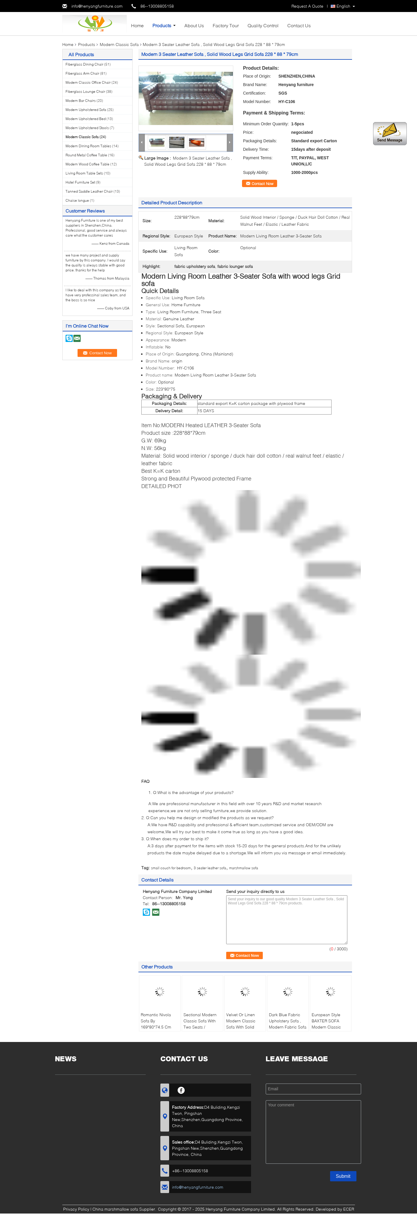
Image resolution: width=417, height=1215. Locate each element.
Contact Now (262, 183)
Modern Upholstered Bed (86, 119)
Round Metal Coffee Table (86, 155)
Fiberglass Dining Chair (84, 64)
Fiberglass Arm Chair (82, 73)
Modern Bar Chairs (81, 100)
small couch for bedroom (171, 868)
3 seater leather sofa (210, 868)
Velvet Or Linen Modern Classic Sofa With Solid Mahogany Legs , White (242, 1027)
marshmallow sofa (243, 868)
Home (137, 25)
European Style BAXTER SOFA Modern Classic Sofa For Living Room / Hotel (326, 1027)
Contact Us (299, 25)
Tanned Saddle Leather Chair (89, 191)
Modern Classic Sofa (119, 44)
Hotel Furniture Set (80, 182)
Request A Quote (307, 6)
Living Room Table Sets (84, 173)
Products (161, 25)
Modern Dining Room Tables (88, 146)
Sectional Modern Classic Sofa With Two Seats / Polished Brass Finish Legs (200, 1027)
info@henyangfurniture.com (97, 6)
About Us (194, 25)
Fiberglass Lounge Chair (85, 91)
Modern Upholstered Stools (87, 128)
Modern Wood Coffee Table (87, 164)
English (343, 6)
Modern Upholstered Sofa (86, 109)
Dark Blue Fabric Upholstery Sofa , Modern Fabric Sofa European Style (287, 1024)
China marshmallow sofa (115, 1209)
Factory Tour (226, 25)
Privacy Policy (76, 1209)
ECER (348, 1209)
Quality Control (263, 25)
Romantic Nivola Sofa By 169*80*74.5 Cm (156, 1020)
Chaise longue (77, 200)
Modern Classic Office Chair (88, 82)
